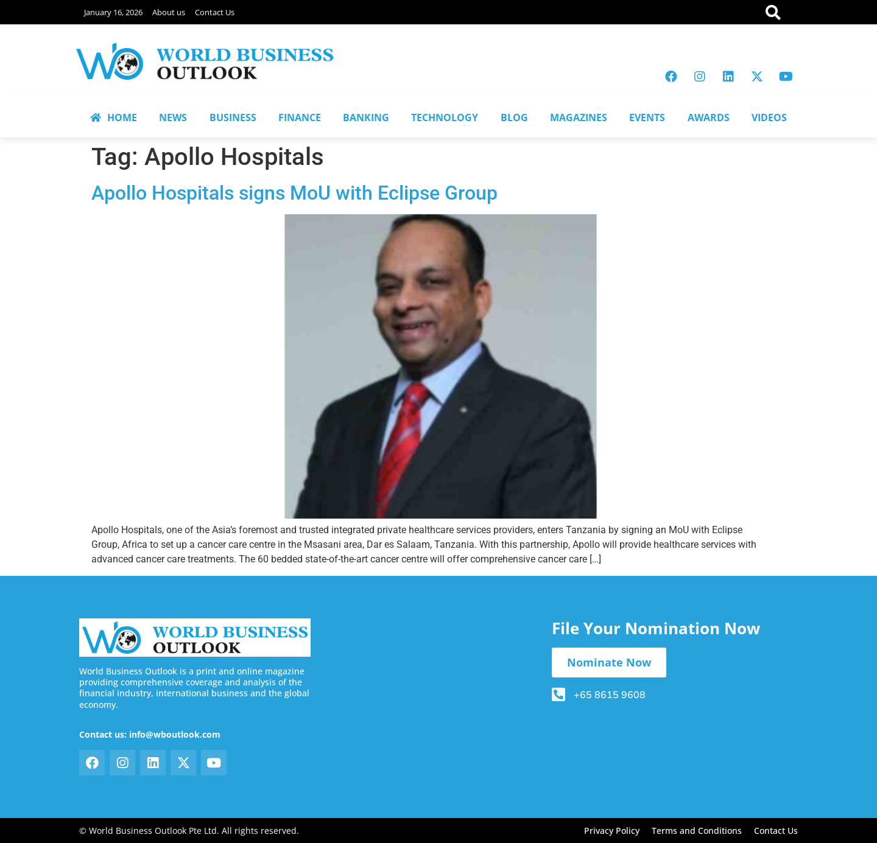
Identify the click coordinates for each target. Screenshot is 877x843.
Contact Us (214, 12)
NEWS (173, 117)
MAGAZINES (578, 117)
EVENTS (647, 117)
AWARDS (709, 117)
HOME (113, 117)
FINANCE (299, 117)
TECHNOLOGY (444, 117)
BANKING (366, 117)
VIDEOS (769, 117)
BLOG (514, 117)
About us (168, 12)
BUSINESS (233, 117)
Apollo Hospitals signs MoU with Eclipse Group (294, 193)
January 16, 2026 (113, 12)
